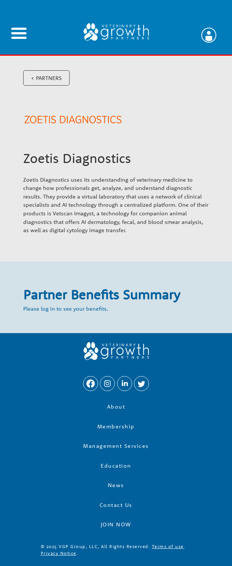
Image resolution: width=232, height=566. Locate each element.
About (116, 406)
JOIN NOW (116, 524)
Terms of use (168, 546)
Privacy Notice (58, 553)
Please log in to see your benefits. (65, 308)
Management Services (116, 445)
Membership (116, 426)
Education (116, 465)
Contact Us (116, 504)
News (116, 485)
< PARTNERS (46, 77)
